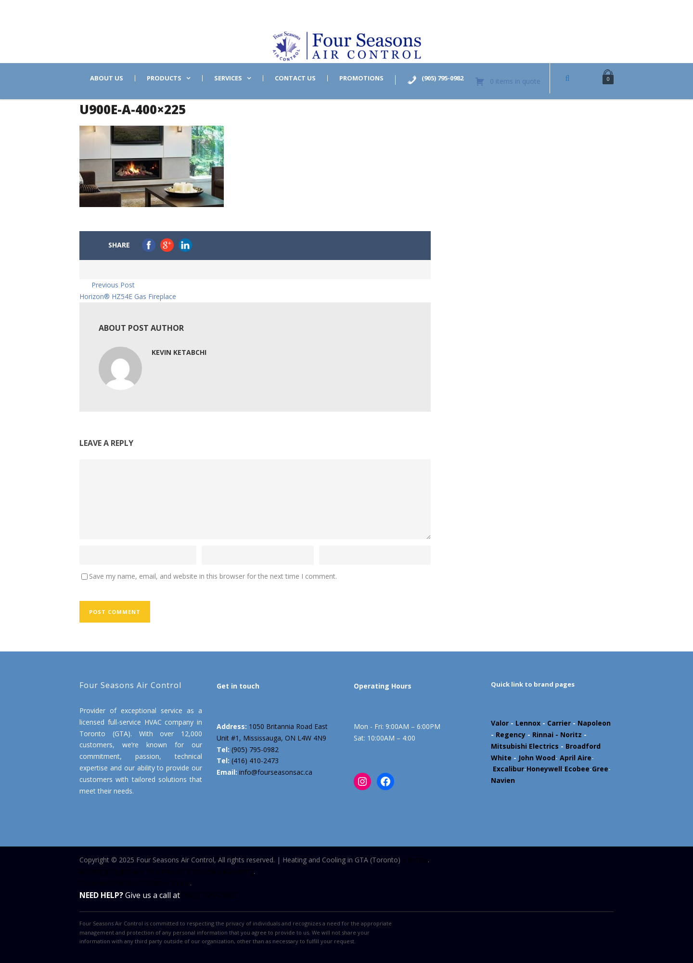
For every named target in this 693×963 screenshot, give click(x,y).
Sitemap (415, 859)
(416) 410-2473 (255, 760)
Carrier (559, 723)
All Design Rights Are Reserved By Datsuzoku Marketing (166, 871)
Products (164, 78)
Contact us (295, 78)
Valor (500, 723)
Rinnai (542, 734)
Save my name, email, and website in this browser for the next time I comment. (213, 576)
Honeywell (544, 768)
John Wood (536, 757)
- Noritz (567, 734)
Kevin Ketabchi (179, 352)
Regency (511, 734)
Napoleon (594, 723)
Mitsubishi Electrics (525, 746)
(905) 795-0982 (255, 749)
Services (228, 78)
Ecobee (577, 768)
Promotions (361, 78)
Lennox (527, 723)
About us (106, 78)
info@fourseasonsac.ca (275, 772)
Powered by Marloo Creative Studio (134, 882)
